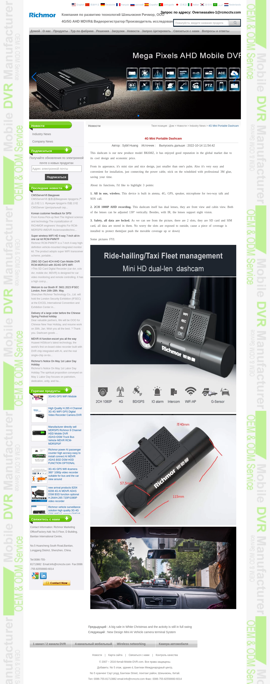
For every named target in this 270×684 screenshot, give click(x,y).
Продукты (60, 31)
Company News (42, 141)
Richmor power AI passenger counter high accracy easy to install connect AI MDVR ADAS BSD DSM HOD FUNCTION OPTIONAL (64, 457)
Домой (35, 31)
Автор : (117, 145)
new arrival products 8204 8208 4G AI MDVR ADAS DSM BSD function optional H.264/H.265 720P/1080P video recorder (63, 495)
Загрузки (118, 31)
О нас (47, 31)
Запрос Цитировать (156, 31)
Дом (171, 125)
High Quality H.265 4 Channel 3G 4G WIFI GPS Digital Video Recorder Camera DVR (65, 413)
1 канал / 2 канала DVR (49, 644)
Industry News (41, 134)
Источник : (149, 145)
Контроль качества (167, 655)
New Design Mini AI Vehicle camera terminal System (141, 632)
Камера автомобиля (173, 644)
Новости (133, 31)
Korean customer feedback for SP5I (51, 213)
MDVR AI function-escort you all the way (53, 338)
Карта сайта (115, 655)
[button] (128, 116)
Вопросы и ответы (215, 31)
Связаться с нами (186, 31)
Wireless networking (131, 644)
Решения (102, 31)
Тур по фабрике (82, 31)
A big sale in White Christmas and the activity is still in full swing (150, 626)
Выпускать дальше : (173, 145)
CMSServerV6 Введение (45, 195)
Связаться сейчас (56, 583)
